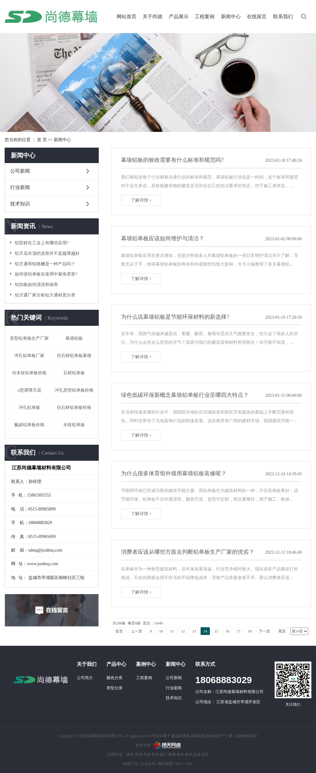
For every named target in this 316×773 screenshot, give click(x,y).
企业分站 (148, 764)
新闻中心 (231, 16)
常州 (155, 754)
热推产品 (130, 764)
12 (183, 631)
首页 (119, 631)
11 (172, 631)
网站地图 (165, 764)
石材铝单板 (74, 373)
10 (161, 631)
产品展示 (179, 16)
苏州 (138, 754)
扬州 (188, 754)
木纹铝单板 (74, 424)
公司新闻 (20, 171)
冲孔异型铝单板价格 (74, 390)
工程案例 (204, 16)
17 (238, 631)
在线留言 (257, 16)
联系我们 (283, 16)
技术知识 (20, 203)
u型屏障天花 (29, 390)
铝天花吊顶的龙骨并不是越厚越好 (47, 253)
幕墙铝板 (74, 338)
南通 (172, 754)
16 (227, 631)
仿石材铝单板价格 (74, 407)
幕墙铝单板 (180, 736)
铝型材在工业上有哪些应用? (41, 243)
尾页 (282, 631)
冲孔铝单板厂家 (29, 355)
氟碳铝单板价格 (29, 424)
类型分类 (114, 688)
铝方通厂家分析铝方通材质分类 (44, 295)
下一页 (264, 631)
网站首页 (126, 16)
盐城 (197, 754)
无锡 (147, 754)
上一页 (136, 631)
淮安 (205, 754)
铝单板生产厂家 (219, 736)
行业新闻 (20, 187)
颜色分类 (114, 677)
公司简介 (85, 677)
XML (189, 764)
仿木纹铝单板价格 (29, 373)
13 (194, 631)
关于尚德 (152, 16)
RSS (178, 764)
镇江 (163, 754)
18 (250, 631)
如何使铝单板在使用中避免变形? (45, 274)
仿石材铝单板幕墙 (74, 355)
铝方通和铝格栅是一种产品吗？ (44, 264)
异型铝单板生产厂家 (29, 338)
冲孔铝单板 (29, 407)
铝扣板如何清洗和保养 (36, 284)
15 (216, 631)
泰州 (180, 754)
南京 (130, 754)
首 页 (42, 139)
